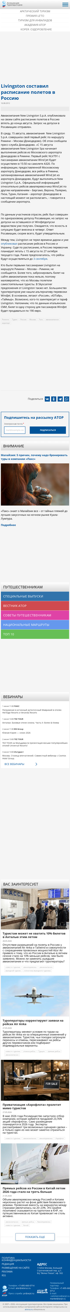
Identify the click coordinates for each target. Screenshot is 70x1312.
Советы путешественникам (27, 615)
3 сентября (40, 259)
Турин (14, 319)
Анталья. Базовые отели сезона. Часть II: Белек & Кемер (30, 722)
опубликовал (9, 243)
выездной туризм (13, 970)
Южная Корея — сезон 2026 (16, 732)
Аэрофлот (60, 1138)
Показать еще (35, 1237)
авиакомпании (52, 319)
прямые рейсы (54, 1051)
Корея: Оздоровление (36, 29)
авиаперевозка (29, 967)
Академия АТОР (35, 25)
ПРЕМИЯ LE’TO (35, 16)
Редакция (8, 1264)
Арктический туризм (35, 11)
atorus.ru (29, 1309)
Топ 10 (8, 634)
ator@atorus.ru (23, 1288)
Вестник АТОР (15, 606)
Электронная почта (13, 423)
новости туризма (13, 967)
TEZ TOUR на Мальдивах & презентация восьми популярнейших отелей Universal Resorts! (35, 744)
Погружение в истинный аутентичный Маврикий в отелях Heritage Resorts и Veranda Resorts (31, 711)
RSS (4, 1275)
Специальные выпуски (23, 596)
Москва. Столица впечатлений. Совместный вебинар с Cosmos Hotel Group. (34, 757)
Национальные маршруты (26, 625)
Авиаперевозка (43, 1222)
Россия (23, 319)
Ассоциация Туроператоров (14, 4)
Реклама (7, 1271)
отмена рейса (29, 1051)
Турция (41, 1051)
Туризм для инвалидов (35, 20)
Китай (26, 1225)
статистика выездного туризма (37, 970)
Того (41, 319)
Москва (32, 319)
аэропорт (6, 323)
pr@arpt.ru (28, 1293)
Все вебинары (14, 764)
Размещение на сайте (16, 1267)
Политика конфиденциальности (16, 1259)
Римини (5, 319)
